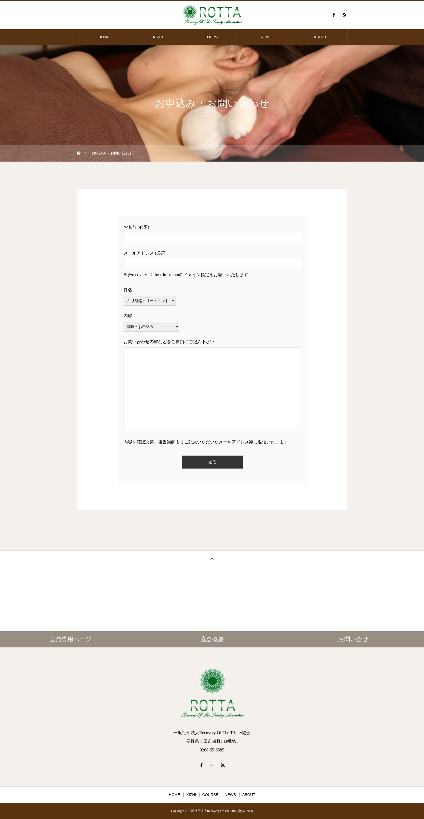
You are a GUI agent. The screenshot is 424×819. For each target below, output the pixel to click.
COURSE (211, 37)
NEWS (266, 37)
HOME (103, 37)
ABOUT (320, 37)
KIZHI (158, 37)
